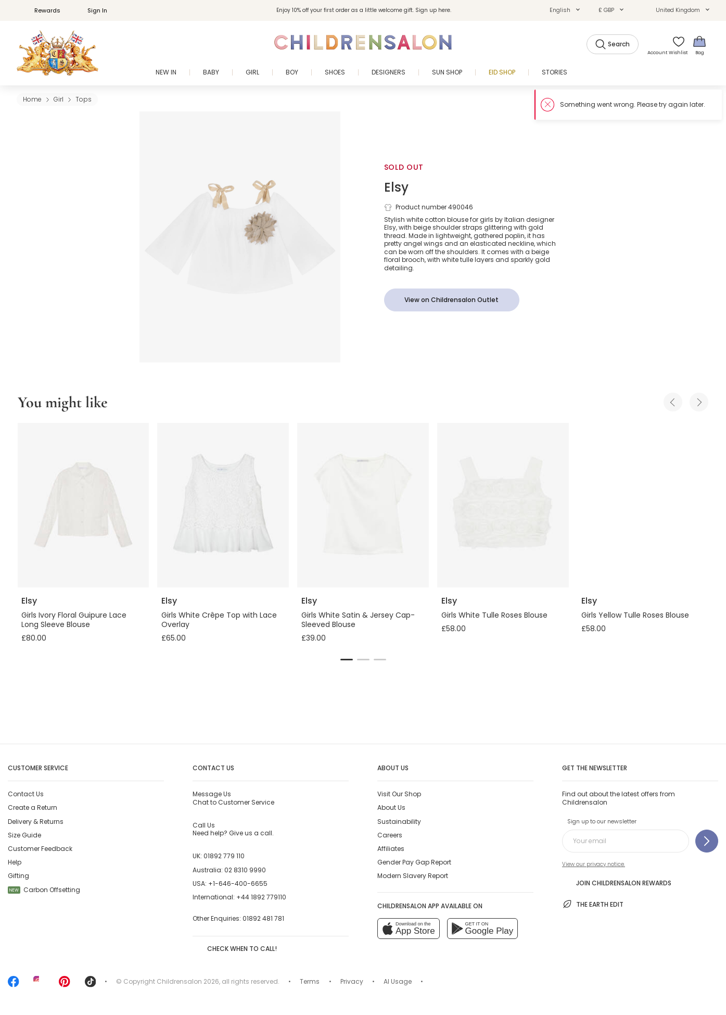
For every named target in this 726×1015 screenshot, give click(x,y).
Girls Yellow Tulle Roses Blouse (635, 615)
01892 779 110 (224, 855)
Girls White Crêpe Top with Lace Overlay (219, 619)
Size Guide (24, 835)
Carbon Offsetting (44, 889)
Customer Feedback (40, 848)
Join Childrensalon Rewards (616, 883)
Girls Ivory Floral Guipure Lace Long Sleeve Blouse (73, 619)
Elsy (396, 187)
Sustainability (399, 821)
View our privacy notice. (593, 864)
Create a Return (32, 807)
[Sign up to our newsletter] (706, 841)
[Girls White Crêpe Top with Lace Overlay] (223, 505)
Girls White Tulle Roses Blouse (494, 615)
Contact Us (26, 794)
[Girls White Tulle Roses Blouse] (503, 505)
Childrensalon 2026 (188, 981)
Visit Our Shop (399, 794)
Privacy (351, 981)
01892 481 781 (263, 918)
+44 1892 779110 (261, 897)
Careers (389, 835)
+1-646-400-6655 (238, 883)
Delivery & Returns (35, 821)
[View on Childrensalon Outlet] (451, 300)
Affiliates (390, 848)
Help (14, 862)
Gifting (18, 875)
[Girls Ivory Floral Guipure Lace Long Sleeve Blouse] (83, 505)
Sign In (91, 10)
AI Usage (398, 981)
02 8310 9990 (245, 870)
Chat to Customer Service (233, 798)
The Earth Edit (592, 904)
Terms (310, 981)
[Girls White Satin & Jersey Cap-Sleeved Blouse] (363, 505)
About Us (391, 807)
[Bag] (699, 45)
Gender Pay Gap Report (414, 862)
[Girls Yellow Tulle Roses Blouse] (643, 505)
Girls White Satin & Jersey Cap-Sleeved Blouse (358, 619)
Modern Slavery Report (412, 875)
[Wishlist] (675, 45)
